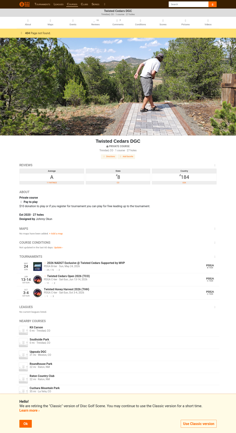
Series (95, 4)
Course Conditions (118, 242)
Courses (72, 4)
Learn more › (29, 410)
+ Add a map (56, 233)
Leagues (58, 4)
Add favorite (126, 156)
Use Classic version (198, 424)
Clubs (84, 4)
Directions (109, 156)
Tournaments (42, 4)
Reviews (118, 165)
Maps (118, 228)
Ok (26, 424)
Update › (58, 247)
